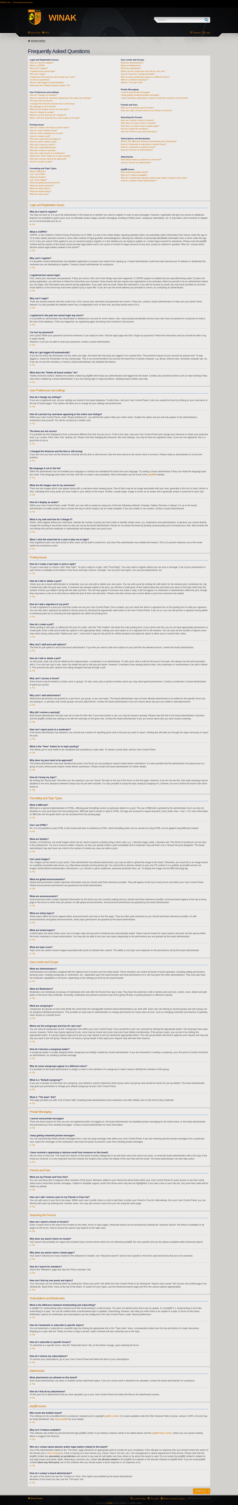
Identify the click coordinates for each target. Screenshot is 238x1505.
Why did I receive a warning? (43, 150)
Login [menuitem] (207, 33)
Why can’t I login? (38, 74)
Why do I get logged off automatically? (47, 82)
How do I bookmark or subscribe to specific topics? (144, 144)
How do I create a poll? (40, 136)
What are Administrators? (132, 63)
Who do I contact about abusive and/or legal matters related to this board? (154, 178)
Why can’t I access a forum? (42, 145)
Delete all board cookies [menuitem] (174, 1498)
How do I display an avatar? (42, 112)
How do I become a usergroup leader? (138, 74)
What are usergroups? (131, 68)
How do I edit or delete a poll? (43, 142)
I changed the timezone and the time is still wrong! (52, 104)
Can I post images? (38, 180)
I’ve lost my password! (40, 80)
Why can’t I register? (39, 68)
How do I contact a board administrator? (139, 180)
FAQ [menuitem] (47, 33)
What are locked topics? (40, 191)
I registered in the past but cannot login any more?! (52, 77)
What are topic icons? (39, 194)
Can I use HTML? (38, 174)
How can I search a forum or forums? (137, 120)
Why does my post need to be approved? (48, 159)
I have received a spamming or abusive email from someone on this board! (154, 98)
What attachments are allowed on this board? (141, 159)
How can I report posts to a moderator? (47, 153)
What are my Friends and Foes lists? (137, 108)
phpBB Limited (111, 1416)
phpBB (151, 474)
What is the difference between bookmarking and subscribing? (149, 141)
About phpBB (61, 1419)
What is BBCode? (38, 171)
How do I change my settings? (43, 95)
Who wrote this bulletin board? (134, 172)
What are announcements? (42, 185)
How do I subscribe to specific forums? (138, 147)
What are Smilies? (38, 177)
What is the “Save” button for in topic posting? (50, 156)
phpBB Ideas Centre (162, 1433)
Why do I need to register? (41, 63)
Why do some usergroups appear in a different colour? (145, 77)
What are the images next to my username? (49, 109)
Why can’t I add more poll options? (45, 139)
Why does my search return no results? (138, 123)
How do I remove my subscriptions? (137, 150)
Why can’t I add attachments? (43, 147)
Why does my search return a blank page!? (140, 126)
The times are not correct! (41, 101)
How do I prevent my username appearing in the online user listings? (60, 98)
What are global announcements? (45, 183)
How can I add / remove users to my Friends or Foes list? (146, 110)
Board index (38, 41)
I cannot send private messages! (135, 92)
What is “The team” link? (132, 82)
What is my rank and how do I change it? (48, 115)
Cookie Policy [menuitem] (140, 1498)
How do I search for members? (134, 129)
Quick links (35, 33)
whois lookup (53, 1453)
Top (33, 224)
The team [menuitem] (154, 1498)
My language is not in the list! (43, 106)
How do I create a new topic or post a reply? (49, 127)
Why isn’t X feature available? (134, 175)
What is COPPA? (37, 65)
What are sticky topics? (40, 188)
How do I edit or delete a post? (43, 130)
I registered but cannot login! (42, 71)
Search (207, 20)
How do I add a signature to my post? (46, 133)
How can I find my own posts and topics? (139, 131)
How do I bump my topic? (41, 161)
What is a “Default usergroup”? (134, 80)
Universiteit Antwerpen (23, 2)
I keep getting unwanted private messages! (140, 95)
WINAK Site (5, 2)
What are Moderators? (131, 65)
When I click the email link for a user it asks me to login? (55, 118)
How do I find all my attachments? (136, 162)
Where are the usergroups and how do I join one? (143, 71)
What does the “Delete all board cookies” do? (50, 85)
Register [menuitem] (197, 33)
